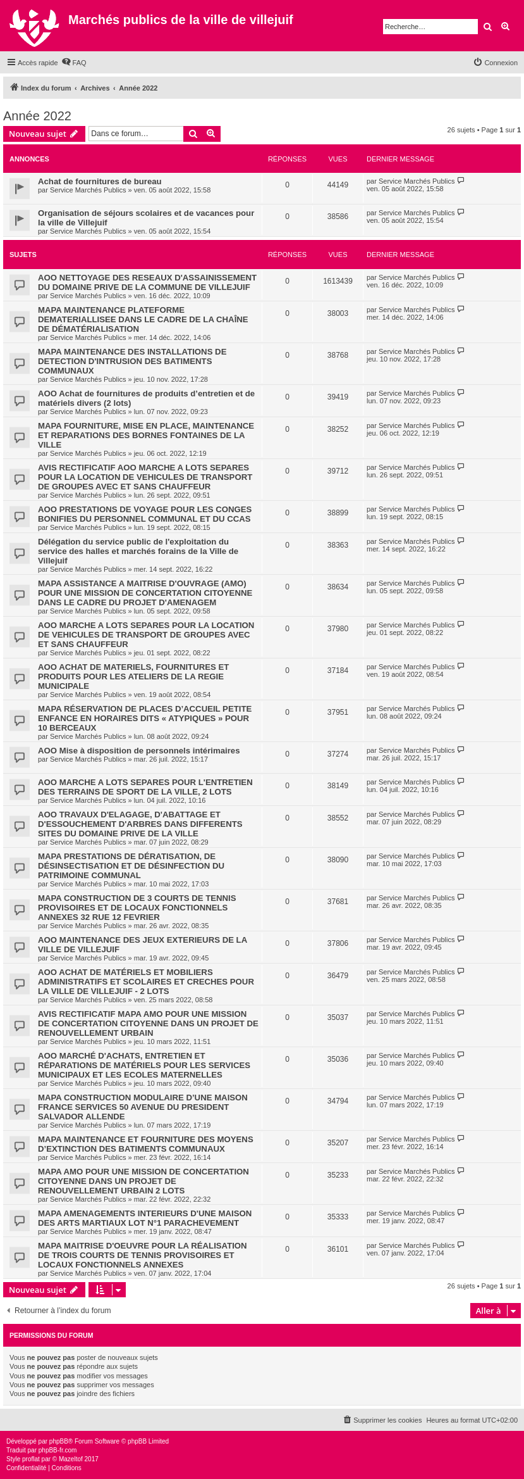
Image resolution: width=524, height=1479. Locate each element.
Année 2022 (37, 116)
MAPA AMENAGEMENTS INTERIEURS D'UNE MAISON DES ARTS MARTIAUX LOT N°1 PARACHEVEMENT (145, 1218)
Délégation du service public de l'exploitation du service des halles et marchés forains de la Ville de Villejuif (138, 551)
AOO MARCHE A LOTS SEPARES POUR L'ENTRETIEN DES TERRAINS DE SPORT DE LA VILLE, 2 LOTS (145, 786)
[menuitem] (74, 62)
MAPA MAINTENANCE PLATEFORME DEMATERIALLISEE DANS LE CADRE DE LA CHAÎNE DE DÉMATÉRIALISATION (143, 319)
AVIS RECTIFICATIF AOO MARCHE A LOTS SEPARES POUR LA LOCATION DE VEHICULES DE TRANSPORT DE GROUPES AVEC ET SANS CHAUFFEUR (145, 477)
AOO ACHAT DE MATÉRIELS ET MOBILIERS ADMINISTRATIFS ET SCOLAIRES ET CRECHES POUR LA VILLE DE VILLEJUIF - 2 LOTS (146, 981)
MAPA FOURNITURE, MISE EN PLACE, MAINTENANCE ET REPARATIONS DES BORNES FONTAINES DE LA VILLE (146, 435)
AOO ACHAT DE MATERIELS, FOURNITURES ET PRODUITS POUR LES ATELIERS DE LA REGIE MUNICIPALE (133, 676)
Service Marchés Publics (88, 190)
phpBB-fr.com (58, 1450)
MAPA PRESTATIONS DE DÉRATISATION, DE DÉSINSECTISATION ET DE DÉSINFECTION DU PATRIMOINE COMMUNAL (131, 866)
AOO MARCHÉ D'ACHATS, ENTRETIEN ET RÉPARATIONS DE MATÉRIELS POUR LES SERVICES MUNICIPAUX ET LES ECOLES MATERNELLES (144, 1065)
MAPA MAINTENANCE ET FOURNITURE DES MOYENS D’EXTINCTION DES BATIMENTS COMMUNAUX (145, 1144)
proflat (31, 1459)
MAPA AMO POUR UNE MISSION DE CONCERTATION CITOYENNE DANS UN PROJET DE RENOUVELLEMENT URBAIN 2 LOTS (143, 1181)
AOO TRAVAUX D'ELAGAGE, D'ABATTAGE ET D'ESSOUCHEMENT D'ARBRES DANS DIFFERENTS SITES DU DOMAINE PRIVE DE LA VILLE (140, 824)
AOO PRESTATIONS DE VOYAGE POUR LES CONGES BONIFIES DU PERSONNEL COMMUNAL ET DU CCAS (145, 514)
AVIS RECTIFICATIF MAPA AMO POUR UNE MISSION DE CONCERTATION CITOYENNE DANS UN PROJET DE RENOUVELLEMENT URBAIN (148, 1023)
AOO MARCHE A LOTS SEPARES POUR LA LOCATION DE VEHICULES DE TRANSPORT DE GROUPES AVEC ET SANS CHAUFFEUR (146, 634)
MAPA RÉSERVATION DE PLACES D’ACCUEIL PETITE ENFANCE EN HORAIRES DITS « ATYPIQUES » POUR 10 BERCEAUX (145, 718)
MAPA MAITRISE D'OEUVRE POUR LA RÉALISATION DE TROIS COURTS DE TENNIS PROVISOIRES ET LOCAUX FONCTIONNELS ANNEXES (142, 1255)
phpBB (58, 1441)
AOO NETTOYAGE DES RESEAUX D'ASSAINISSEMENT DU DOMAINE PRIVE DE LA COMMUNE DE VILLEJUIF (147, 282)
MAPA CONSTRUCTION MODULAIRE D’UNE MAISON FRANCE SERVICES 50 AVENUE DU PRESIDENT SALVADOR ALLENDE (143, 1107)
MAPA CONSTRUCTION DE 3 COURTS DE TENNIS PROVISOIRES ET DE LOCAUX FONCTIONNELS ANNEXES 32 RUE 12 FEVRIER (137, 907)
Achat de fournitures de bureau (100, 181)
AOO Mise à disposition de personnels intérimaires (139, 750)
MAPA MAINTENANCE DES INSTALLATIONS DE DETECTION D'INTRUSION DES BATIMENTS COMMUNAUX (132, 361)
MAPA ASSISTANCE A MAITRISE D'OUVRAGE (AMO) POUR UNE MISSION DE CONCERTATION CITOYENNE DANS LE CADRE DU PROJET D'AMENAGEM (145, 593)
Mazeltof (71, 1459)
